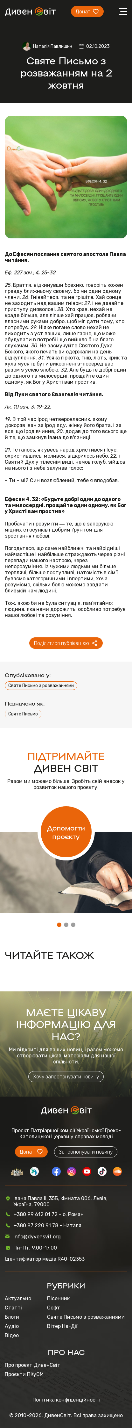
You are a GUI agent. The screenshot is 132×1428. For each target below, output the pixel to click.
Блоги (12, 1317)
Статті (13, 1308)
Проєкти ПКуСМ (24, 1374)
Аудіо (12, 1326)
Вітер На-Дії (62, 1326)
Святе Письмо (23, 714)
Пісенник (58, 1298)
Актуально (18, 1298)
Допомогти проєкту (66, 831)
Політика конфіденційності (66, 1400)
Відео (12, 1335)
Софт (53, 1308)
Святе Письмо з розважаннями (41, 685)
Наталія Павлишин (52, 46)
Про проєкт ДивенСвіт (32, 1365)
